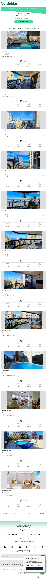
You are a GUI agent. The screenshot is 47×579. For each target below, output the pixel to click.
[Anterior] (5, 513)
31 (29, 513)
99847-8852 (35, 534)
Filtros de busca (23, 21)
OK (34, 568)
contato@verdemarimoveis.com (23, 538)
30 (26, 513)
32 (32, 513)
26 (14, 513)
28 (20, 513)
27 (17, 513)
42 (37, 513)
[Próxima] (42, 513)
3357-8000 (12, 534)
